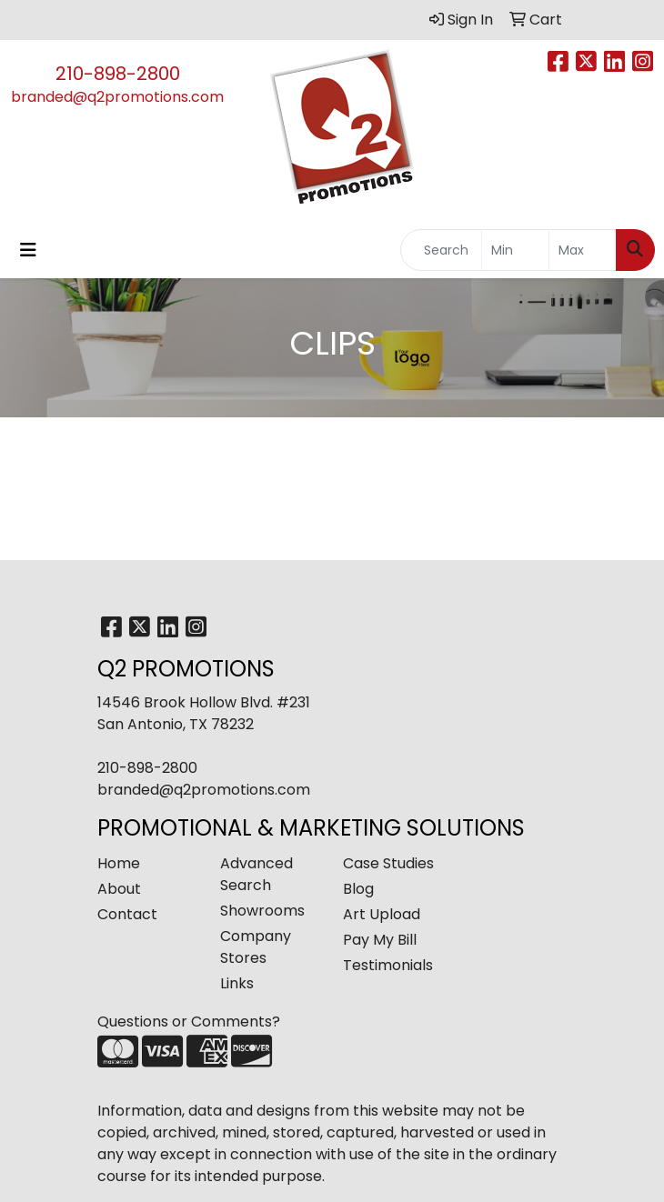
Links (237, 983)
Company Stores (255, 947)
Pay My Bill (380, 939)
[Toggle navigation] (28, 250)
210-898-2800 (117, 73)
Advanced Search (256, 874)
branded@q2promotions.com (117, 96)
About (119, 888)
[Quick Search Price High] (582, 250)
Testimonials (388, 965)
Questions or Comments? (188, 1021)
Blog (358, 888)
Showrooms (262, 910)
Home (118, 863)
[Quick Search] (441, 250)
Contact (127, 914)
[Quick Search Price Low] (515, 250)
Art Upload (381, 914)
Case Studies (388, 863)
